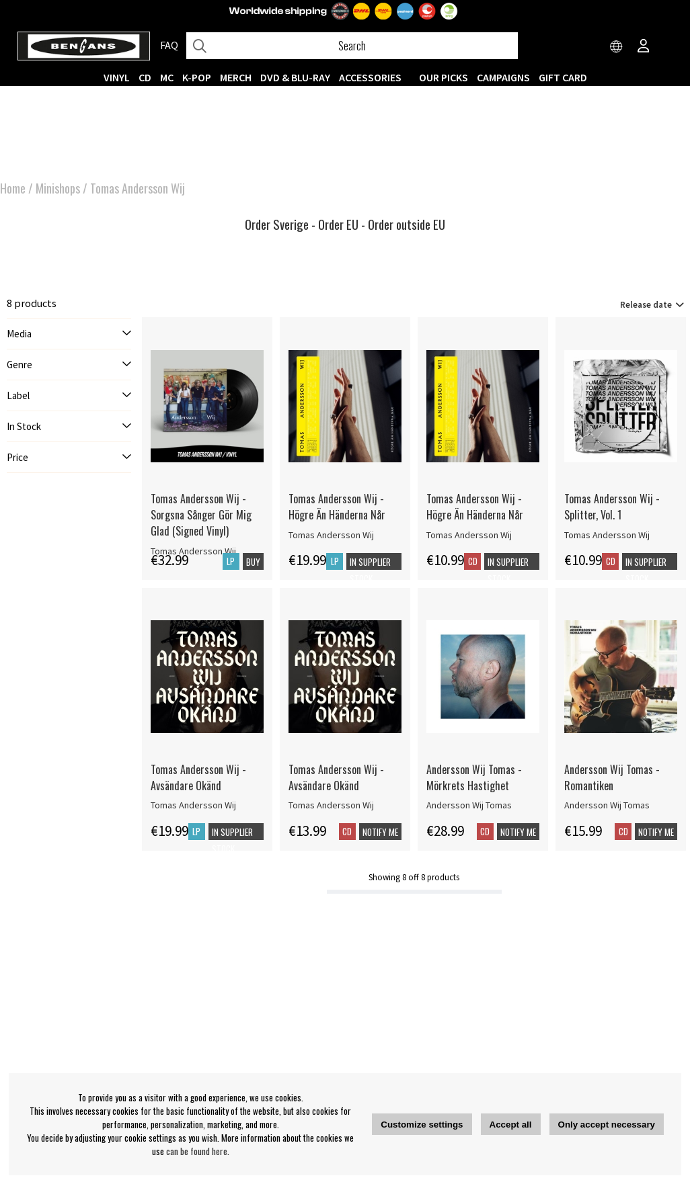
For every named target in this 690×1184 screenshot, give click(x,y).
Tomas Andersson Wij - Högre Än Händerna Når (337, 507)
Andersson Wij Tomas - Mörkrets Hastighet (474, 777)
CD (145, 77)
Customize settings (422, 1124)
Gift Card (563, 77)
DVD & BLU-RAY (295, 77)
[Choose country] (617, 47)
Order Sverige (277, 224)
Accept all (511, 1124)
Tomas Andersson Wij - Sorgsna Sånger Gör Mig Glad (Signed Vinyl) (201, 515)
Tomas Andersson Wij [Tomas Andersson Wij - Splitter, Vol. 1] (607, 535)
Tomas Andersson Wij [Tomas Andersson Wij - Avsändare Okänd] (193, 805)
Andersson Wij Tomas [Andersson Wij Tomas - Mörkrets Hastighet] (469, 805)
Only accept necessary (606, 1124)
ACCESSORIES (370, 77)
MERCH (236, 77)
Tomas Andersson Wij (137, 188)
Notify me (380, 832)
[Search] (352, 45)
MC (167, 77)
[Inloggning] (644, 47)
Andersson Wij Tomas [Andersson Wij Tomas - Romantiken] (607, 805)
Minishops (58, 188)
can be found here (196, 1151)
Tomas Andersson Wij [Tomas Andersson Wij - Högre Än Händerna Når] (331, 535)
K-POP (196, 77)
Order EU (338, 224)
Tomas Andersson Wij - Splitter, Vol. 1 (612, 507)
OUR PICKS (443, 77)
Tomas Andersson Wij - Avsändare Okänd (198, 777)
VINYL (117, 77)
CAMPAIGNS (503, 77)
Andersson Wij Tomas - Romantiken (612, 777)
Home (13, 188)
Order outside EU (406, 224)
